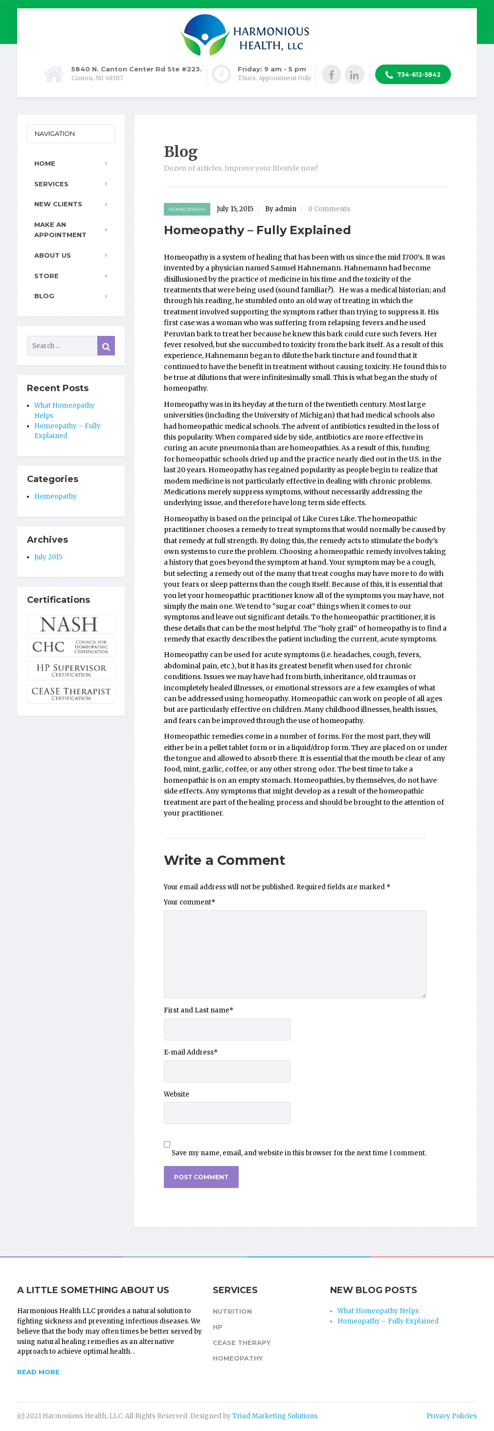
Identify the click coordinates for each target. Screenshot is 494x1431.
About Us (52, 255)
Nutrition (232, 1311)
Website (176, 1094)
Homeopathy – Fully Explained (388, 1321)
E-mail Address (191, 1052)
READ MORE (38, 1372)
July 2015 (48, 557)
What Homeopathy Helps (378, 1311)
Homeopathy (187, 209)
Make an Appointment (60, 229)
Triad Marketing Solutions (274, 1416)
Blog (44, 296)
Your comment (189, 902)
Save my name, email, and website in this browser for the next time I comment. (299, 1153)
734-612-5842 (413, 75)
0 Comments (329, 209)
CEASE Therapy (241, 1342)
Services (51, 184)
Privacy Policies (452, 1416)
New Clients (58, 204)
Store (46, 276)
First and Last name (198, 1010)
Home (44, 163)
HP (218, 1327)
